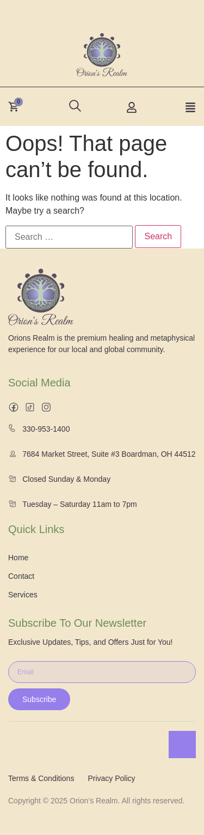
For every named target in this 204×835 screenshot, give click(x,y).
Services (23, 594)
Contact (21, 576)
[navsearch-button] (72, 103)
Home (18, 557)
